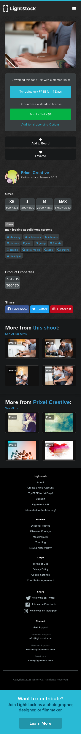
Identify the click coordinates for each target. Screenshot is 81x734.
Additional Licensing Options (40, 124)
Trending (40, 542)
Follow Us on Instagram (43, 610)
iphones (51, 237)
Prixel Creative (35, 172)
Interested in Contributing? (40, 510)
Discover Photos (40, 525)
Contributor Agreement (40, 580)
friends (55, 243)
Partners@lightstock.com (40, 649)
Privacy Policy (40, 569)
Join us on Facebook (44, 604)
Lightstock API (40, 504)
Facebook (17, 308)
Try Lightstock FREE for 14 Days (40, 91)
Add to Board (40, 142)
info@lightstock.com (40, 638)
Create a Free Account (40, 487)
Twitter (40, 308)
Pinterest (61, 308)
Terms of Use (40, 563)
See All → (11, 408)
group (41, 243)
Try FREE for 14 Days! (40, 493)
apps (48, 249)
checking (14, 237)
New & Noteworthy (40, 548)
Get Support (40, 627)
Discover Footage (40, 531)
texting (12, 249)
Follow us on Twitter (43, 597)
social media (31, 249)
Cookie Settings (40, 574)
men (27, 243)
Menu (74, 8)
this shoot (45, 327)
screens (63, 249)
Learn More (40, 723)
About (40, 482)
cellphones (33, 237)
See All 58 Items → (18, 334)
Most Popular (40, 537)
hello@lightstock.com (40, 660)
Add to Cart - (40, 114)
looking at (14, 256)
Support (40, 499)
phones (13, 243)
